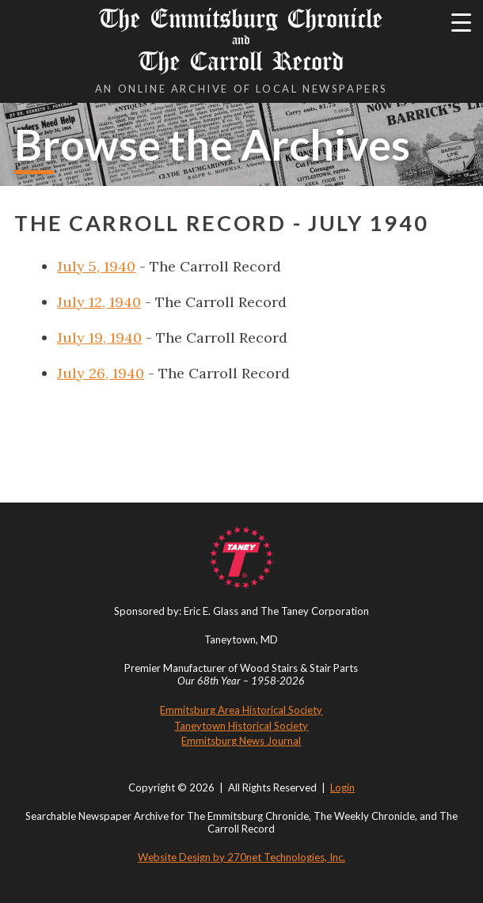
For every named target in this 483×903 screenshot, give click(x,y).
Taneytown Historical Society (241, 725)
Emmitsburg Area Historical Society (241, 710)
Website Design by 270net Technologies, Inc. (241, 857)
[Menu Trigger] (461, 22)
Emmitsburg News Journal (241, 740)
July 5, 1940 (96, 266)
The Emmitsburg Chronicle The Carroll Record (241, 40)
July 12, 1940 (99, 302)
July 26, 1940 (100, 373)
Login (342, 787)
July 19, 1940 (99, 337)
